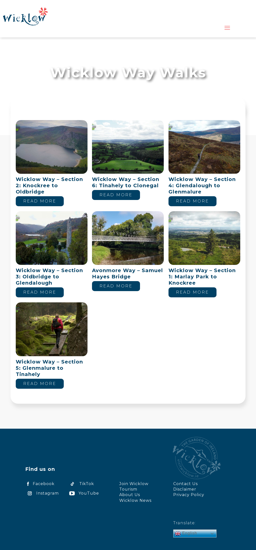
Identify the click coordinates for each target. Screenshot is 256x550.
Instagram (42, 493)
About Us (129, 494)
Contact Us (185, 483)
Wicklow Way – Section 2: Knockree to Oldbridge (49, 185)
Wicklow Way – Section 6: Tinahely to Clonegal (125, 182)
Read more (39, 201)
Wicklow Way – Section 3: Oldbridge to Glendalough (49, 276)
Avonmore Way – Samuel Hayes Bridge (127, 273)
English (186, 534)
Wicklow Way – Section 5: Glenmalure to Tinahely (49, 368)
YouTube (83, 493)
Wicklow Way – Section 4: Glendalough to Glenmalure (202, 185)
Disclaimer (184, 489)
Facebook (39, 483)
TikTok (81, 483)
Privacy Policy (188, 494)
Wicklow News (135, 500)
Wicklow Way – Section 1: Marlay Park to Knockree (202, 276)
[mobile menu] (227, 28)
